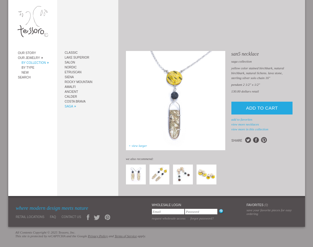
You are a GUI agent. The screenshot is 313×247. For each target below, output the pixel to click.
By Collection (34, 62)
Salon (70, 62)
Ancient (71, 91)
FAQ (53, 217)
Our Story (27, 53)
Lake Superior (77, 57)
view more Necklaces (245, 124)
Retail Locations (30, 217)
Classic (71, 52)
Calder (71, 96)
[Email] (168, 211)
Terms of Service (126, 236)
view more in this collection (249, 129)
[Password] (201, 211)
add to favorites (241, 119)
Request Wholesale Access (169, 218)
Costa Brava (75, 101)
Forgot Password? (202, 218)
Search (24, 77)
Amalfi (70, 87)
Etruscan (73, 72)
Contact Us (71, 217)
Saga (69, 106)
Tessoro (32, 23)
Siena (69, 77)
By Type (28, 67)
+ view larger (138, 145)
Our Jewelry (29, 58)
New (25, 72)
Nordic (71, 67)
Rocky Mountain (79, 82)
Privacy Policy (98, 236)
